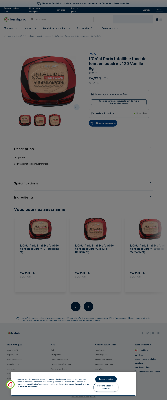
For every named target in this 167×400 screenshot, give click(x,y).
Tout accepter (106, 379)
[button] (10, 384)
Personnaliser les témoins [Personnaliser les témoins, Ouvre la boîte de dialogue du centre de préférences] (105, 387)
